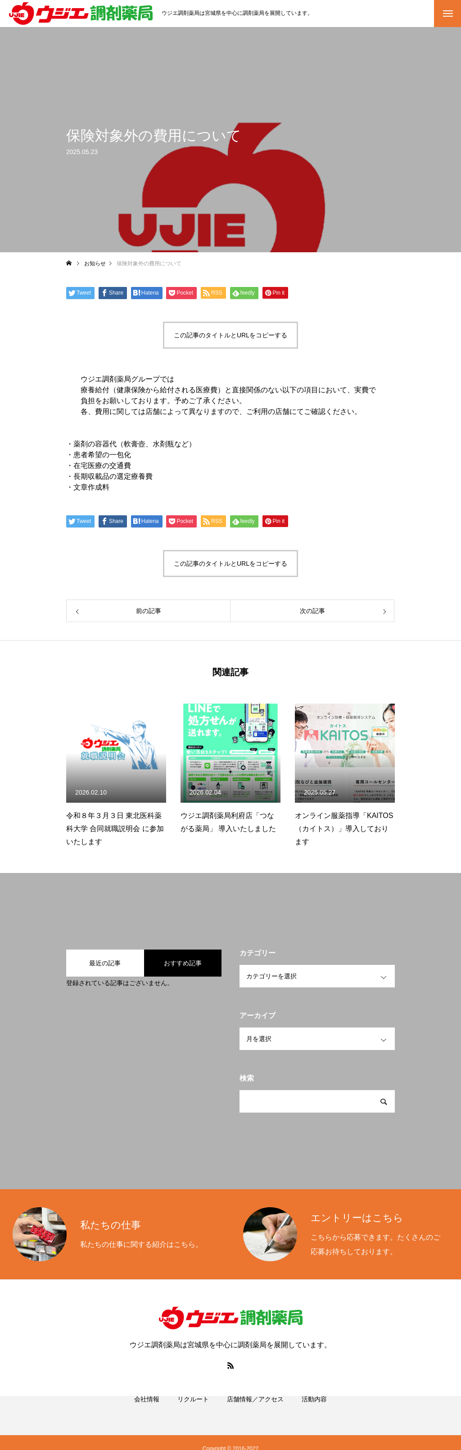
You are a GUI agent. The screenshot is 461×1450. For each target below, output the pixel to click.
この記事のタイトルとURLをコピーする (230, 335)
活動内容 (314, 1409)
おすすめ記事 (183, 963)
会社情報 (146, 1409)
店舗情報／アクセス (255, 1409)
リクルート (193, 1409)
